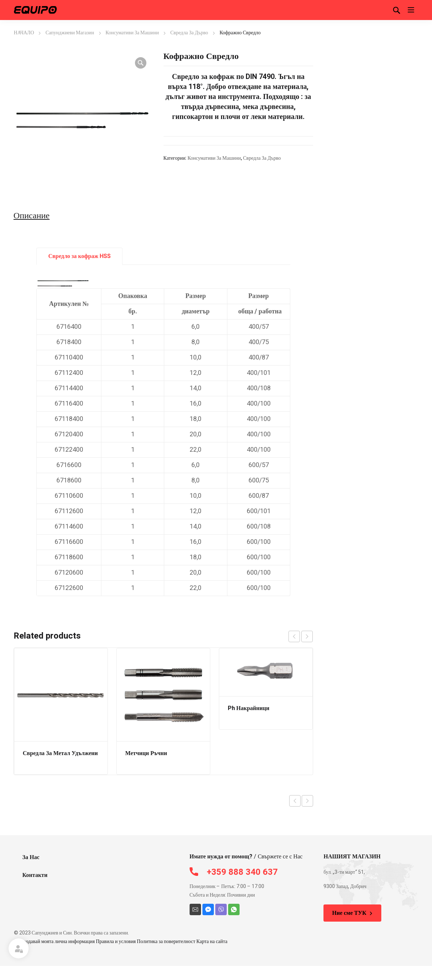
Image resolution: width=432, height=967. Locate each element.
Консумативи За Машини (132, 32)
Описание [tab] (32, 216)
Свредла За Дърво (189, 32)
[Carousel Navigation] (300, 636)
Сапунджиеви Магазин (69, 32)
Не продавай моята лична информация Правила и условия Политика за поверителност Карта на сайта (121, 941)
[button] (140, 63)
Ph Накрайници (249, 708)
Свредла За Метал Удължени (60, 753)
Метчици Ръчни (146, 753)
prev (294, 636)
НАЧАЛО (24, 32)
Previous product (295, 801)
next (307, 636)
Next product (307, 801)
